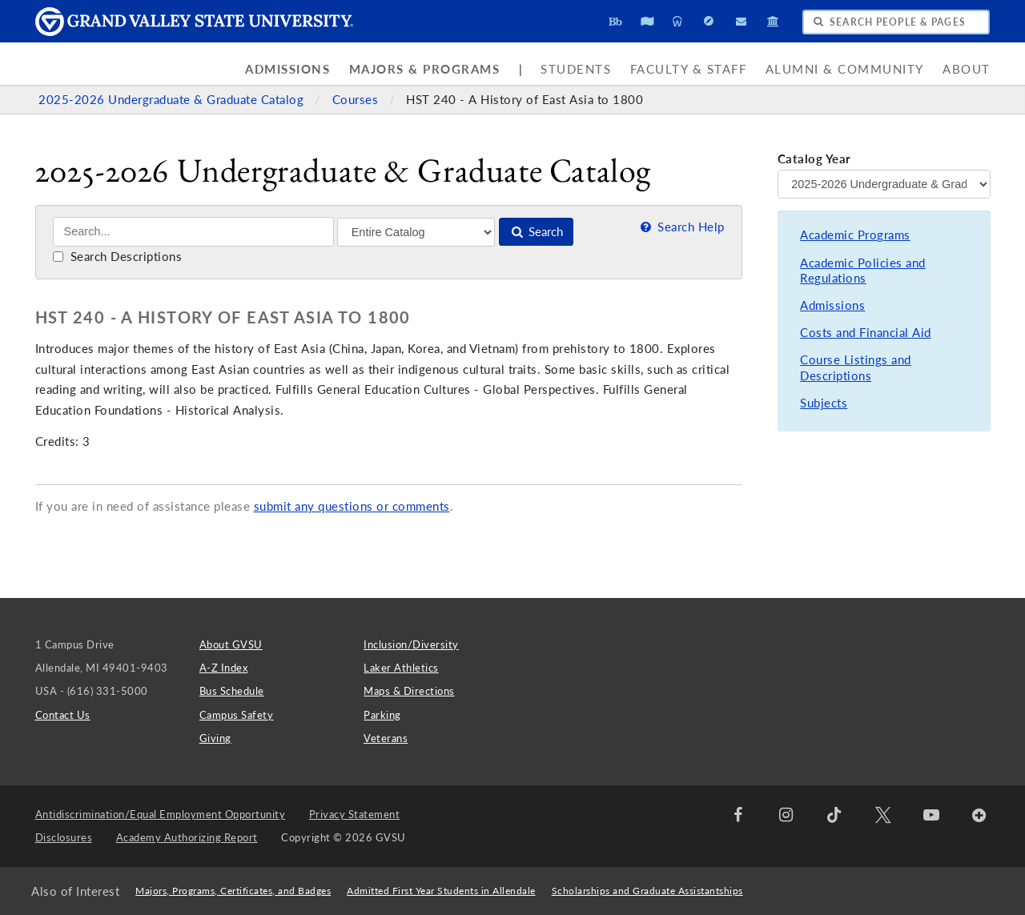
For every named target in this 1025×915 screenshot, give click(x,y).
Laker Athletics (401, 667)
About (967, 69)
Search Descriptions (117, 256)
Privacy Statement (354, 814)
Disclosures (64, 837)
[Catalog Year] (884, 184)
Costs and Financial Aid (865, 332)
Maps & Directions (409, 690)
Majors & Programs (424, 69)
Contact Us (62, 714)
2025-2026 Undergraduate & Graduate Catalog (173, 99)
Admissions (287, 69)
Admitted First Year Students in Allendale (441, 891)
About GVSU (231, 644)
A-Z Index (223, 667)
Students (576, 69)
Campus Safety (236, 714)
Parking (382, 714)
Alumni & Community (845, 69)
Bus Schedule (231, 690)
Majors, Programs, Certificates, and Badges (233, 891)
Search (536, 232)
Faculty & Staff (688, 69)
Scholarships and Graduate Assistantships (647, 891)
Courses (357, 99)
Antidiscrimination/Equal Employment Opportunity (160, 814)
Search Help (680, 227)
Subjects (823, 403)
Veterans (386, 738)
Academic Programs (855, 235)
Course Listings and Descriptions (855, 368)
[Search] (193, 232)
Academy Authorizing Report (187, 837)
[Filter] (416, 232)
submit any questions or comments (352, 506)
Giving (215, 738)
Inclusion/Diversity (411, 644)
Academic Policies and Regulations (863, 271)
